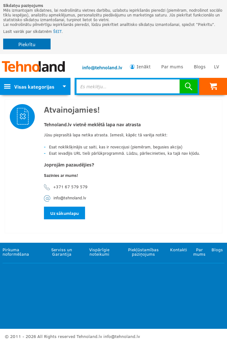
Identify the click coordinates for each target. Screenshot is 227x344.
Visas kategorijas (29, 86)
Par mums (172, 66)
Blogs (200, 66)
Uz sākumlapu (64, 213)
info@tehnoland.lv (102, 67)
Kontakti (178, 250)
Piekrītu (26, 44)
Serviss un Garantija (61, 252)
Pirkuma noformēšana (16, 252)
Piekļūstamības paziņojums (143, 252)
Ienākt (143, 66)
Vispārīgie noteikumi (99, 252)
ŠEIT (57, 31)
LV (216, 66)
